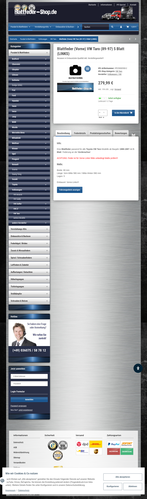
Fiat (13, 90)
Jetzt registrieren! (26, 410)
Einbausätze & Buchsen (20, 236)
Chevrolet (16, 64)
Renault (15, 164)
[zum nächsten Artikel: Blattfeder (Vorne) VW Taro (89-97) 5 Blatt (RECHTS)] (136, 39)
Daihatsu (15, 80)
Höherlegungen (17, 279)
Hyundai (15, 101)
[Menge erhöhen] (103, 117)
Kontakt (133, 5)
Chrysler (15, 69)
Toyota (15, 184)
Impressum (12, 490)
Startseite (92, 5)
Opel (14, 154)
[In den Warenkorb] (123, 113)
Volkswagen (17, 190)
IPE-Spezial (121, 5)
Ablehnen (131, 486)
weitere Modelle (19, 218)
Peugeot (15, 159)
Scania (14, 169)
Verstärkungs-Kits (19, 229)
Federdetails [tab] (80, 133)
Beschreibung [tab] (63, 133)
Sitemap (16, 457)
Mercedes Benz (18, 132)
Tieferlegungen (17, 286)
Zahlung (16, 467)
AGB (15, 447)
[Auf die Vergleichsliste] (87, 69)
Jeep (14, 117)
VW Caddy (17, 199)
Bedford (15, 59)
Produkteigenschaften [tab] (100, 133)
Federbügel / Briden (19, 243)
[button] (121, 27)
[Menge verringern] (99, 112)
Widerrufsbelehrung (21, 452)
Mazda (15, 127)
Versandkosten (19, 462)
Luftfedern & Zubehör (20, 265)
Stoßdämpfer (16, 293)
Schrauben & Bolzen (19, 301)
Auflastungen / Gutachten (21, 272)
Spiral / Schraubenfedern (21, 257)
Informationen (106, 5)
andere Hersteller (19, 223)
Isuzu (14, 106)
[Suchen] (95, 27)
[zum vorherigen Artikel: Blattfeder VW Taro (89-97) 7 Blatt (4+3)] (130, 39)
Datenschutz (18, 442)
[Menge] (104, 112)
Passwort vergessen (19, 406)
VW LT (15, 209)
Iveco (14, 111)
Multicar (15, 143)
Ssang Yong (16, 174)
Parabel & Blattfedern (20, 52)
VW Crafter (17, 204)
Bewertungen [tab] (121, 133)
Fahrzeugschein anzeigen (69, 190)
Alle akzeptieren (121, 477)
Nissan (15, 148)
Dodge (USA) (17, 85)
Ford (14, 95)
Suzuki (15, 179)
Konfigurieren (111, 486)
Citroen (15, 75)
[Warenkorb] (131, 27)
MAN (14, 122)
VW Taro (119, 71)
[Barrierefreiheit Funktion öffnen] (138, 368)
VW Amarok (17, 195)
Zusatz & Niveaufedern (20, 250)
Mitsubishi (16, 138)
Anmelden (29, 399)
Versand (117, 89)
